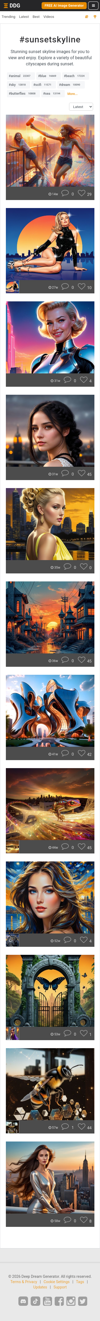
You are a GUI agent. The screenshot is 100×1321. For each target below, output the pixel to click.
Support (60, 1287)
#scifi (43, 84)
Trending (8, 17)
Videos (48, 17)
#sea (53, 93)
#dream (71, 84)
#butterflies (23, 93)
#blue (48, 76)
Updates (40, 1287)
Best (36, 17)
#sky (18, 84)
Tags (80, 1282)
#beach (75, 76)
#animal (21, 76)
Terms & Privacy (23, 1282)
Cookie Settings (56, 1282)
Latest (24, 17)
